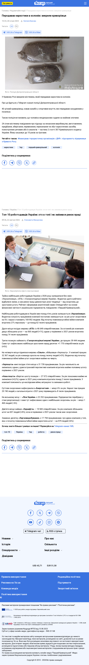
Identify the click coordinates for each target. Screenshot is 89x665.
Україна (19, 432)
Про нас (49, 538)
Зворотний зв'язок (68, 588)
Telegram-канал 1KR (63, 426)
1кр (20, 147)
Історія (6, 544)
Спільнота (51, 544)
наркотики (8, 147)
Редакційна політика (69, 576)
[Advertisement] (44, 188)
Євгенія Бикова (29, 21)
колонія (56, 147)
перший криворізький (38, 147)
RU (16, 26)
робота (41, 432)
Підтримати (7, 3)
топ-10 (7, 432)
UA (11, 26)
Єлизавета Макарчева (33, 220)
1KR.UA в (14, 32)
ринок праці (56, 432)
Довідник (7, 556)
